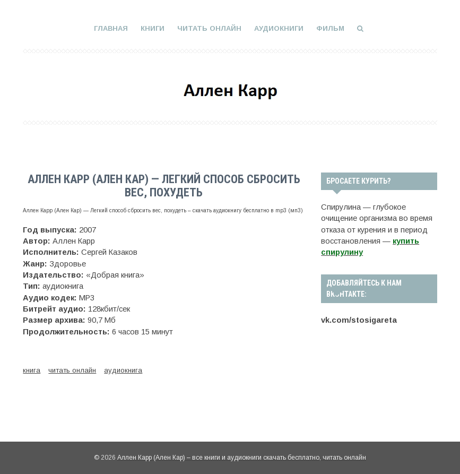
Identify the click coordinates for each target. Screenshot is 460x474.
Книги (152, 28)
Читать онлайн (209, 28)
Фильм (330, 28)
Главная (111, 28)
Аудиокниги (278, 28)
